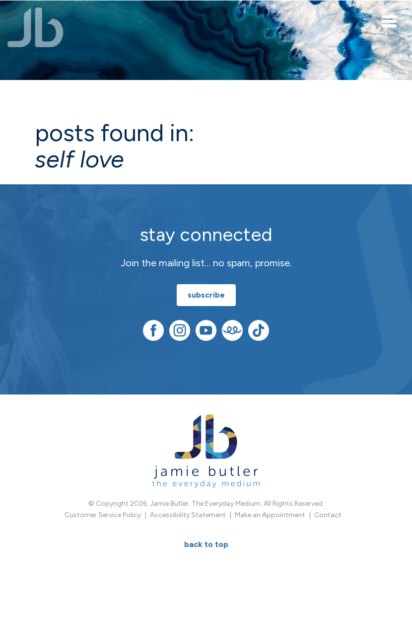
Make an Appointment (270, 515)
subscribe (206, 295)
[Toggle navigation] (389, 21)
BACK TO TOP (206, 544)
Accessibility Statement (188, 515)
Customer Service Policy (103, 515)
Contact (328, 515)
